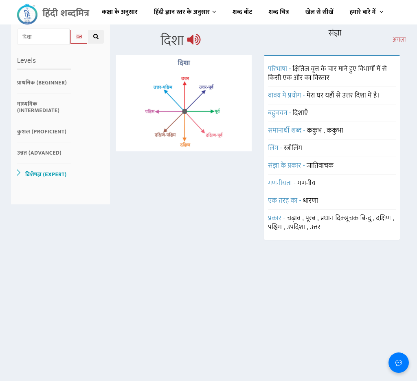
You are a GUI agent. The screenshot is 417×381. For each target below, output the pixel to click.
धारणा (310, 200)
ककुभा (335, 130)
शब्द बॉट (242, 12)
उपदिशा (297, 227)
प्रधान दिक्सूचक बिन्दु (346, 218)
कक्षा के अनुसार (120, 12)
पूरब (311, 218)
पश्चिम (275, 227)
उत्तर (315, 227)
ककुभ (315, 130)
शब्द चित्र (279, 12)
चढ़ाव (295, 218)
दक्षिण (384, 218)
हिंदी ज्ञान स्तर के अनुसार (185, 12)
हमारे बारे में (367, 12)
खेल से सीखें (319, 12)
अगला (399, 39)
